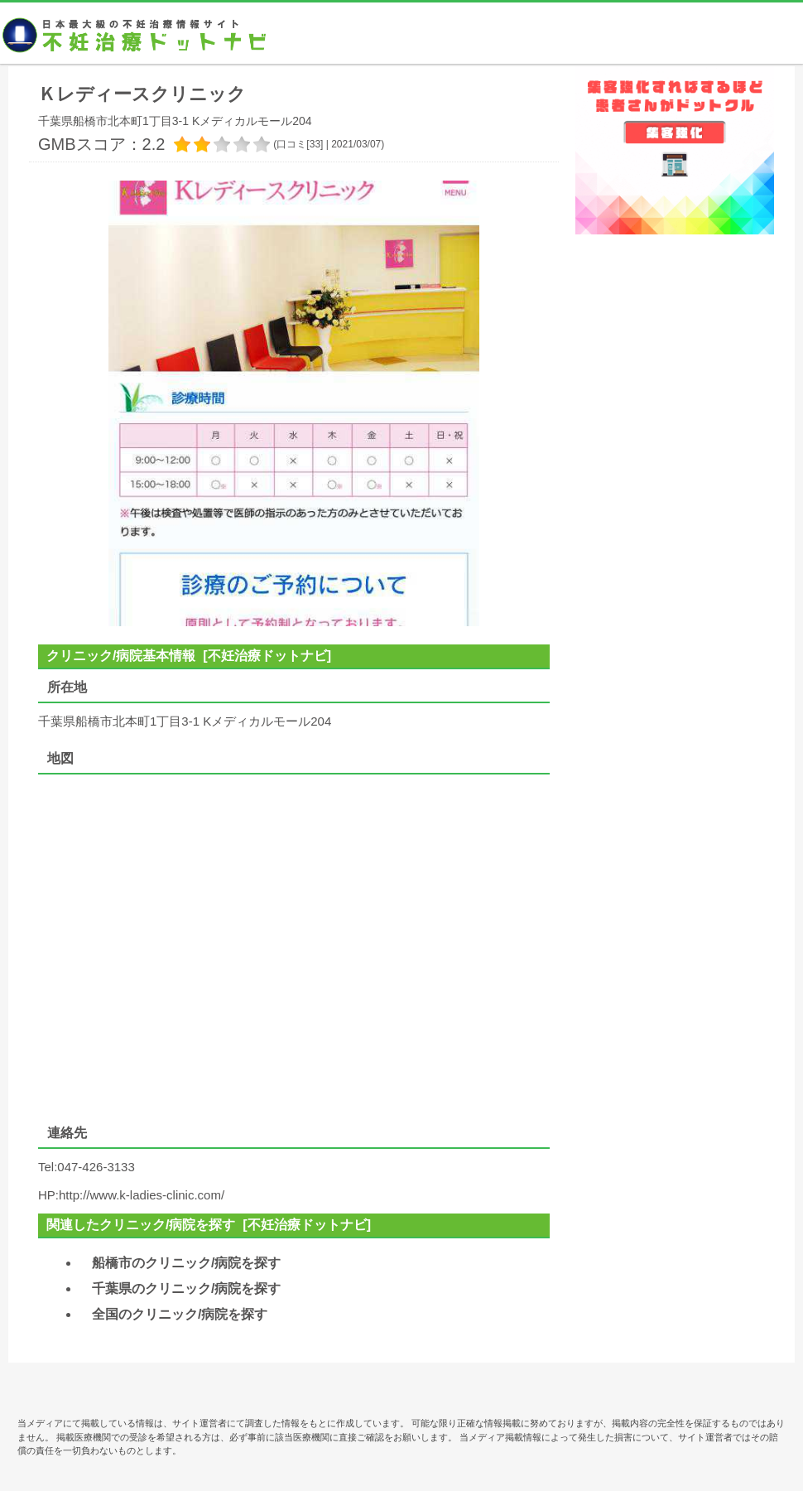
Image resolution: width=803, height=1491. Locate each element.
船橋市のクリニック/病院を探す (186, 1263)
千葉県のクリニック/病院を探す (186, 1288)
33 (315, 144)
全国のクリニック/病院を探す (179, 1314)
